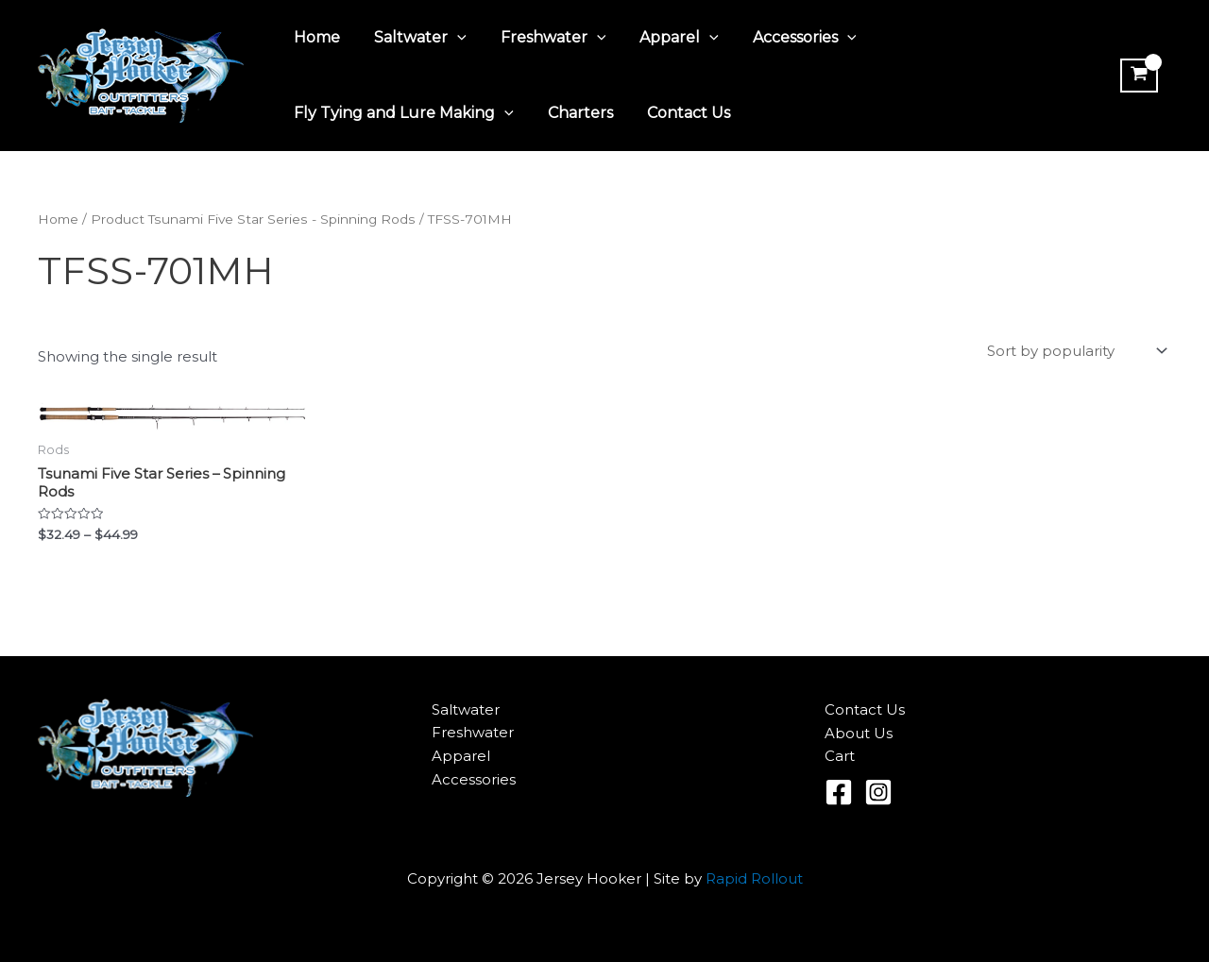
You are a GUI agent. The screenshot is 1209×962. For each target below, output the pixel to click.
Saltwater (414, 38)
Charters (574, 113)
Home (315, 37)
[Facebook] (839, 792)
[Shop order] (1075, 351)
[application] (451, 38)
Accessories (788, 38)
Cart (840, 756)
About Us (859, 733)
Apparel (666, 38)
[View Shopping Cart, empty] (1137, 76)
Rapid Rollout (754, 878)
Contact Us (679, 113)
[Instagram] (878, 792)
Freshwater (544, 38)
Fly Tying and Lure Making (402, 113)
